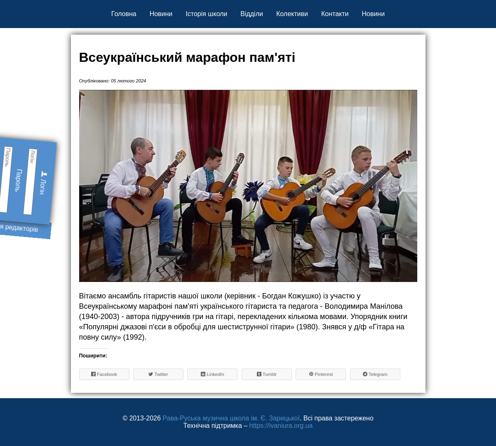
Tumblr (267, 374)
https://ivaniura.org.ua (281, 425)
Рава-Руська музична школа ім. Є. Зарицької (231, 418)
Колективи (292, 13)
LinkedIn (212, 374)
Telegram (375, 374)
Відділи (251, 13)
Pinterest (321, 374)
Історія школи (206, 13)
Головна (123, 13)
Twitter (158, 374)
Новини (161, 13)
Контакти (335, 13)
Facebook (104, 374)
